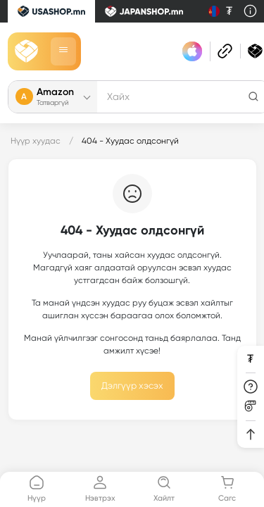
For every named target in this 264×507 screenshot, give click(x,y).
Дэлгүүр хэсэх (132, 385)
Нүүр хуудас (36, 141)
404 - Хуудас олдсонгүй (130, 141)
